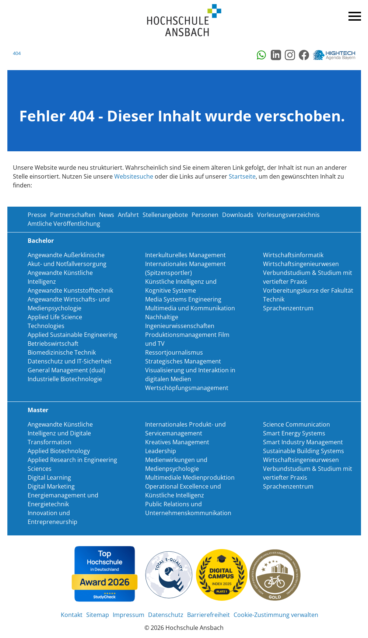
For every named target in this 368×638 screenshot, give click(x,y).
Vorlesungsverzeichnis (288, 215)
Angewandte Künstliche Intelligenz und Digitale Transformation (60, 433)
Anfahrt (128, 215)
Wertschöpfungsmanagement (186, 388)
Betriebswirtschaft (53, 343)
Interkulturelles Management (185, 255)
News (106, 215)
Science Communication (296, 424)
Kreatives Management (177, 442)
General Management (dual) (66, 370)
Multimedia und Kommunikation (190, 308)
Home (184, 20)
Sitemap (97, 615)
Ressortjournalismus (174, 352)
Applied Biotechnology (59, 451)
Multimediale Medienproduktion (190, 477)
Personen (205, 215)
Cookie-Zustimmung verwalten (276, 615)
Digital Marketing (51, 486)
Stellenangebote (165, 215)
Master (38, 410)
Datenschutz (165, 615)
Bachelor (41, 241)
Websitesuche (133, 176)
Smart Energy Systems (294, 433)
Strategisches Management (183, 361)
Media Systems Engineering (183, 299)
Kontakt (72, 615)
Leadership (160, 451)
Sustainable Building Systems (303, 451)
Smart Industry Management (303, 442)
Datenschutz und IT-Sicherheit (70, 361)
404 (17, 53)
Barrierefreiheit (208, 615)
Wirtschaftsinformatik (293, 255)
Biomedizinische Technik (62, 352)
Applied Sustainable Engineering (72, 335)
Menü (353, 14)
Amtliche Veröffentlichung (64, 224)
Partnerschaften (72, 215)
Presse (37, 215)
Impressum (128, 615)
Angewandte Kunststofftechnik (70, 290)
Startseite (242, 176)
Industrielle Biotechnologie (65, 379)
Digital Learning (49, 477)
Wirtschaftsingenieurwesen (301, 264)
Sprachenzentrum (288, 308)
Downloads (237, 215)
